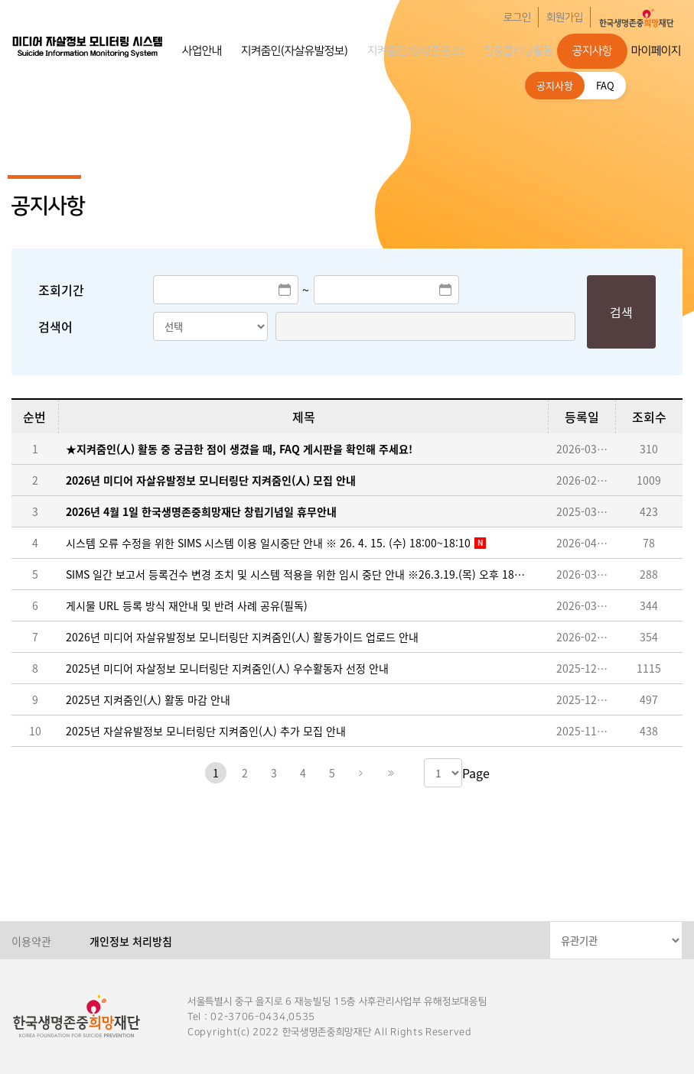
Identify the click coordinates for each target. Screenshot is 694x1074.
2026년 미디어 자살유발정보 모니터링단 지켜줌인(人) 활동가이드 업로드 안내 (242, 636)
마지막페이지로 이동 (390, 773)
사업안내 (202, 50)
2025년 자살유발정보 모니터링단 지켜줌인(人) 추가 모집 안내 (206, 730)
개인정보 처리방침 (131, 941)
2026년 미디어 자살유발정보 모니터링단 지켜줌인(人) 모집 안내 (211, 480)
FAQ (605, 85)
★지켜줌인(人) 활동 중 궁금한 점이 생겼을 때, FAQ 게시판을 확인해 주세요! (239, 448)
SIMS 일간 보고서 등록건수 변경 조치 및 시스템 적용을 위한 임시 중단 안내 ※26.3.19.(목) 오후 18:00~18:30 (295, 574)
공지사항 (592, 50)
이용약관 (31, 941)
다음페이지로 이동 (361, 773)
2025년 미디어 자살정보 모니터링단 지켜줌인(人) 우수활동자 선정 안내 (227, 668)
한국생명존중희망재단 (88, 46)
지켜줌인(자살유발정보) (294, 50)
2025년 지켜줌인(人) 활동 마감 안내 (148, 699)
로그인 (517, 17)
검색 (621, 312)
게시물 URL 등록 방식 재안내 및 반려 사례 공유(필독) (187, 605)
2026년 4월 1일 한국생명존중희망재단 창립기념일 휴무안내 (201, 511)
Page (476, 773)
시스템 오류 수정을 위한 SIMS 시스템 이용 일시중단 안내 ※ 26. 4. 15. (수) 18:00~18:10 (268, 542)
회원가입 (564, 17)
